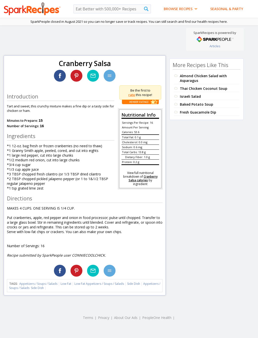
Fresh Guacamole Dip (198, 112)
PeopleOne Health (156, 317)
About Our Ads (126, 317)
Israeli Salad (190, 96)
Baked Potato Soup (196, 104)
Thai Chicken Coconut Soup (203, 88)
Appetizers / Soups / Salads (38, 284)
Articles (215, 46)
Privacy (103, 317)
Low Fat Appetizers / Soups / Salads (99, 284)
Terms (88, 317)
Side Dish (133, 284)
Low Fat (66, 284)
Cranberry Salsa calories (143, 178)
